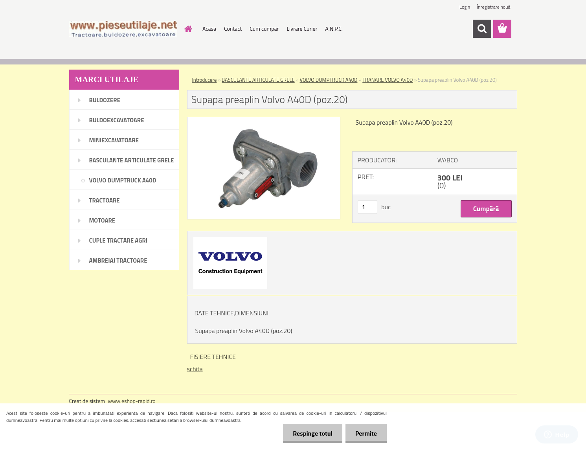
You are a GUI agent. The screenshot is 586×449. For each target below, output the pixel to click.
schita (195, 369)
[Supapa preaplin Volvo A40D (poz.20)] (263, 120)
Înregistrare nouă (493, 7)
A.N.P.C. (334, 28)
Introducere (204, 80)
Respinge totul (312, 433)
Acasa (209, 28)
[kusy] (367, 207)
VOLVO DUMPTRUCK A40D (329, 80)
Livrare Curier (302, 28)
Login (464, 7)
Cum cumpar (264, 28)
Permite (366, 433)
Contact (233, 28)
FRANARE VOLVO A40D (387, 80)
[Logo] (123, 29)
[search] (482, 29)
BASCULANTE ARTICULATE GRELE (258, 80)
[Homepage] (187, 29)
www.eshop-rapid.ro (131, 401)
